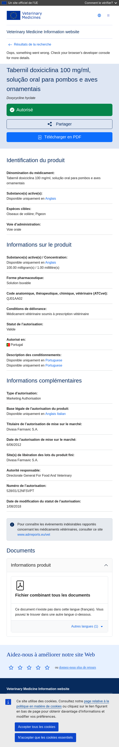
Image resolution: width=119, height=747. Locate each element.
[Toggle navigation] (108, 15)
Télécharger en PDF (59, 137)
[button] (59, 124)
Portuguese (53, 360)
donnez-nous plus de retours (77, 667)
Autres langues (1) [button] (87, 626)
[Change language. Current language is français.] (99, 15)
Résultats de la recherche (29, 44)
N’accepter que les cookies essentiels (45, 737)
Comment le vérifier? (101, 3)
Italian (61, 414)
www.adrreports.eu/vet (33, 534)
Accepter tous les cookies (36, 727)
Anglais (50, 198)
